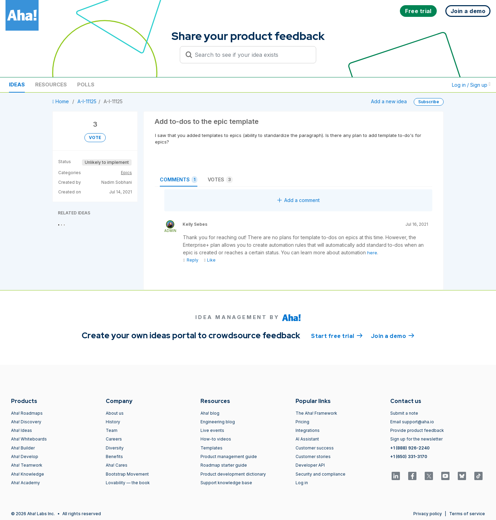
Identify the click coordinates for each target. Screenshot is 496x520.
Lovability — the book (128, 482)
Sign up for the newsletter (416, 439)
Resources (51, 84)
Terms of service (467, 513)
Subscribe (428, 101)
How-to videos (215, 439)
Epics (126, 172)
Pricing (302, 421)
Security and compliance (320, 474)
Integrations (308, 430)
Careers (114, 439)
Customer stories (313, 456)
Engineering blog (217, 421)
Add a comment (298, 200)
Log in (302, 482)
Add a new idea (389, 101)
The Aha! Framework (316, 413)
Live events (212, 430)
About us (115, 413)
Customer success (315, 447)
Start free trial (337, 335)
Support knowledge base (226, 482)
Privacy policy (427, 513)
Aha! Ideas (21, 430)
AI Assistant (307, 439)
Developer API (310, 465)
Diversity (115, 447)
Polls (85, 84)
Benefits (114, 456)
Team (111, 430)
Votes (220, 179)
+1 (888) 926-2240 (410, 447)
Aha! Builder (23, 447)
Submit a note (404, 413)
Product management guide (228, 456)
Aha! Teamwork (26, 465)
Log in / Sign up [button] (471, 85)
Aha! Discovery (26, 421)
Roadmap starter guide (223, 465)
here (372, 252)
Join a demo (392, 335)
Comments (178, 179)
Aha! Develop (24, 456)
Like (209, 260)
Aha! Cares (116, 465)
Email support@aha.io (412, 421)
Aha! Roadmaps (27, 413)
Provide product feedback (417, 430)
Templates (211, 447)
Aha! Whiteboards (29, 439)
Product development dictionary (233, 474)
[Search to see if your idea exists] (251, 55)
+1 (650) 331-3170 (408, 456)
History (113, 421)
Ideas (17, 84)
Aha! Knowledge (27, 474)
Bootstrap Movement (127, 474)
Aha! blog (209, 413)
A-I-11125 (87, 101)
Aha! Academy (25, 482)
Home (61, 101)
